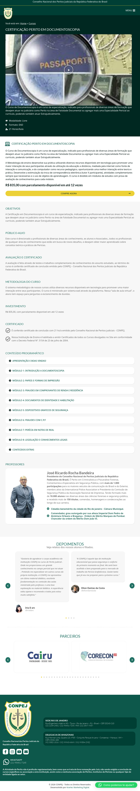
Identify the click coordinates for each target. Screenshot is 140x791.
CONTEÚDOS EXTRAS (23, 449)
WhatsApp (16, 759)
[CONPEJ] (8, 10)
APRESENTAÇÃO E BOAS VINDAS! (29, 360)
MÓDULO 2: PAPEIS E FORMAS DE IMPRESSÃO (36, 380)
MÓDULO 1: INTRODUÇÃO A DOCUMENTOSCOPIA (38, 370)
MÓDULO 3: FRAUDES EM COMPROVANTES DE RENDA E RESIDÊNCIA (47, 390)
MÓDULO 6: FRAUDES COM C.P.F (29, 420)
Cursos (32, 23)
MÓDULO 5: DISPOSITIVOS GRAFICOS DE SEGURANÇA (40, 410)
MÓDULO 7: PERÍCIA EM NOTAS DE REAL (33, 429)
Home (23, 23)
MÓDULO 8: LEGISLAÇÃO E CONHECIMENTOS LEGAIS (39, 439)
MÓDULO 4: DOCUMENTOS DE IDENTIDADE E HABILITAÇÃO (43, 400)
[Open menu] (130, 10)
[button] (68, 70)
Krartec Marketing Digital (78, 787)
